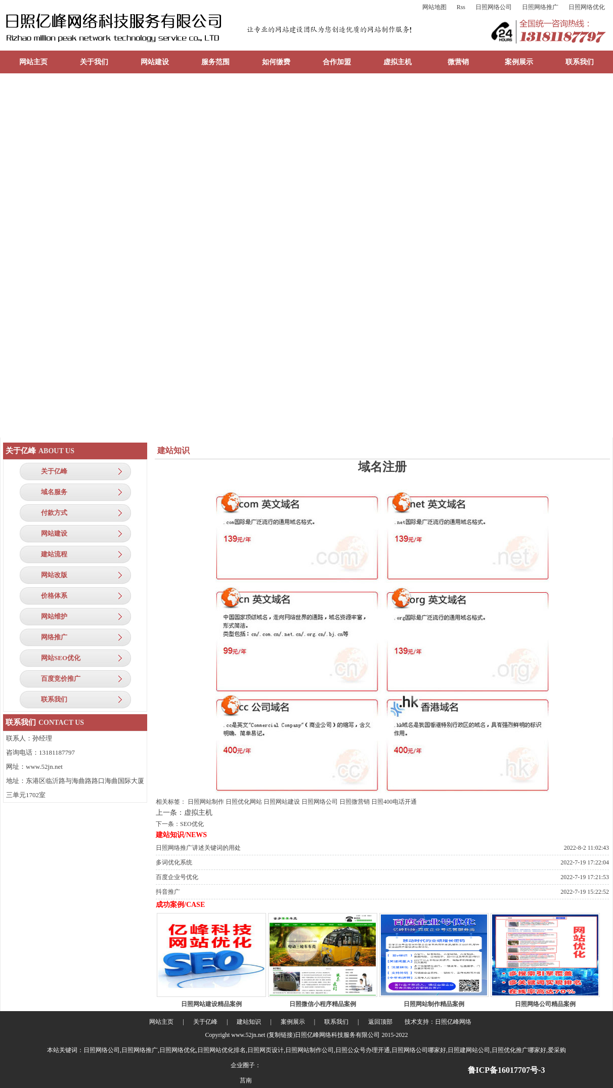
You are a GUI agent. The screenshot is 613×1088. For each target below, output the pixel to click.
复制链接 (281, 1034)
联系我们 (579, 62)
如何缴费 (276, 62)
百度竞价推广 (60, 678)
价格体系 (54, 595)
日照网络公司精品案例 (545, 1004)
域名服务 (54, 492)
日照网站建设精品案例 (211, 1004)
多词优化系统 (174, 862)
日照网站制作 (206, 801)
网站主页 (33, 62)
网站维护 (54, 616)
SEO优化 (192, 824)
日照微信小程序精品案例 (322, 1004)
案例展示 (519, 62)
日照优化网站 (244, 801)
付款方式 (54, 512)
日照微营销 (354, 801)
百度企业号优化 (177, 877)
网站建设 (155, 62)
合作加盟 (337, 62)
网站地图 (434, 7)
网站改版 (54, 575)
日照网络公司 (493, 7)
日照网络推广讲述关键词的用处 (198, 847)
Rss (461, 7)
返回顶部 (380, 1021)
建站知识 (249, 1021)
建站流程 (54, 554)
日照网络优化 (586, 7)
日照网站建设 (282, 801)
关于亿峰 (54, 471)
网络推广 (54, 637)
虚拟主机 (397, 62)
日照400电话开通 (394, 801)
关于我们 (94, 62)
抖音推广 (168, 891)
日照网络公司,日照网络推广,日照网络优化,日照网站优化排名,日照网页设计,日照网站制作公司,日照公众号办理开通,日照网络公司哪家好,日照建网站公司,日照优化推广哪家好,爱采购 (324, 1050)
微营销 (458, 62)
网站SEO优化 (60, 658)
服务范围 (215, 62)
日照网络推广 (540, 7)
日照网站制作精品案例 (434, 1004)
